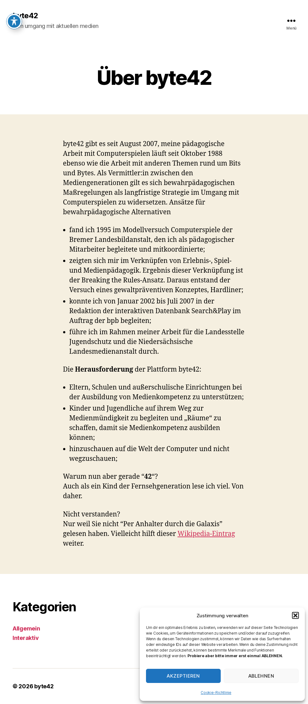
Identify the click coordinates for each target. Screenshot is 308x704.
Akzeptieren (183, 676)
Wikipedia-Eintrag (206, 534)
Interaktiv (26, 638)
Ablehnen (261, 676)
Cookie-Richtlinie (216, 692)
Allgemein (26, 628)
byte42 (25, 15)
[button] (295, 615)
